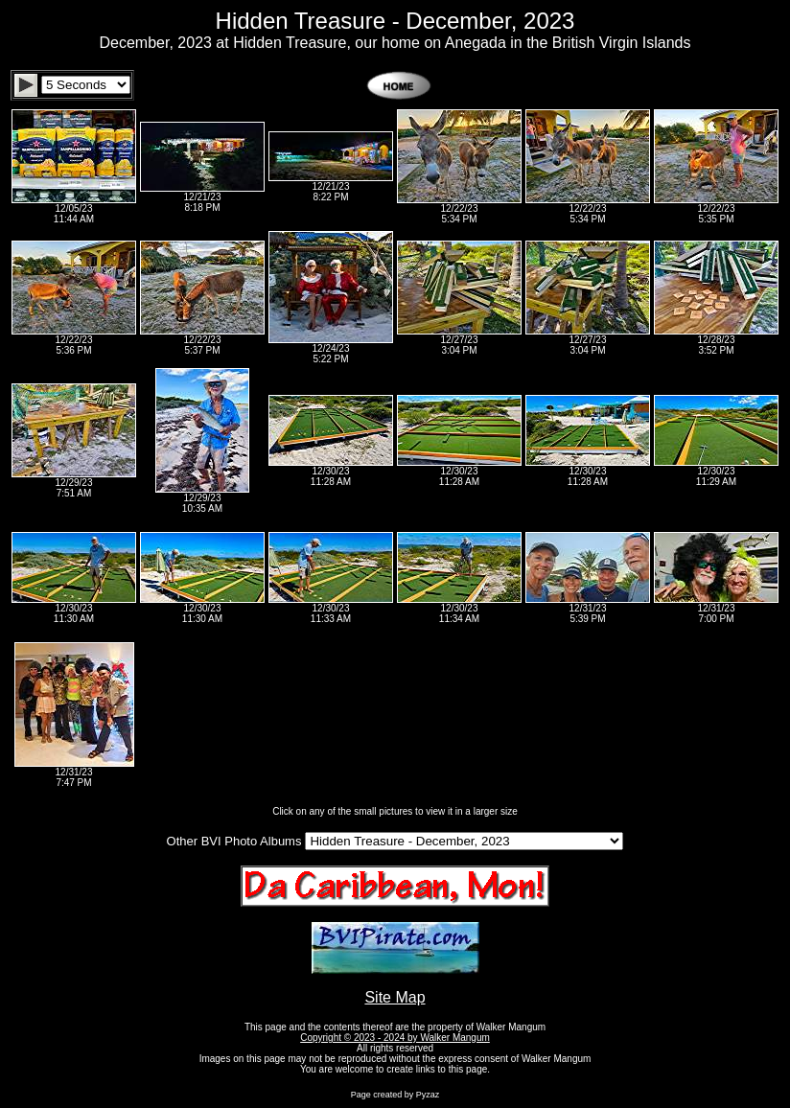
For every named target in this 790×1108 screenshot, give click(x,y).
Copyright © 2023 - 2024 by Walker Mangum (395, 1037)
